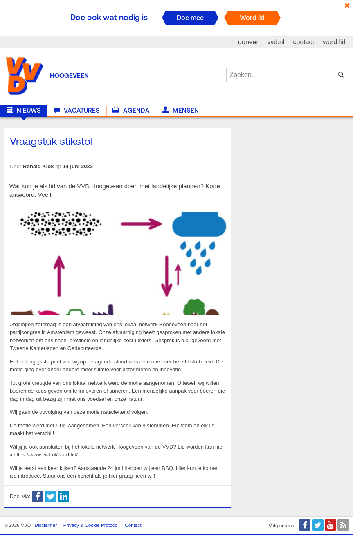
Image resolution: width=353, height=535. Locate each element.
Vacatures (77, 110)
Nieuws (24, 110)
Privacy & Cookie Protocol (91, 525)
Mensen (180, 110)
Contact (133, 525)
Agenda (130, 110)
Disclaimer (46, 525)
